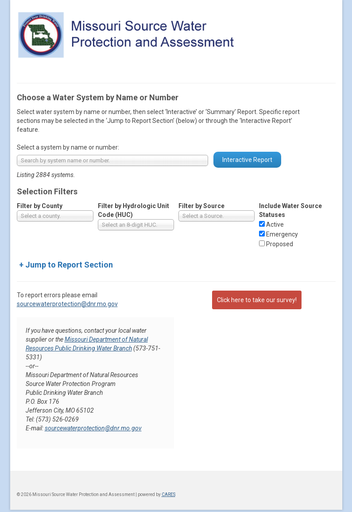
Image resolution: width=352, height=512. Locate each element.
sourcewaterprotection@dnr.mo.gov (67, 303)
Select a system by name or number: (68, 147)
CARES (168, 494)
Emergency (282, 234)
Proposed (279, 244)
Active (275, 224)
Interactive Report (247, 159)
